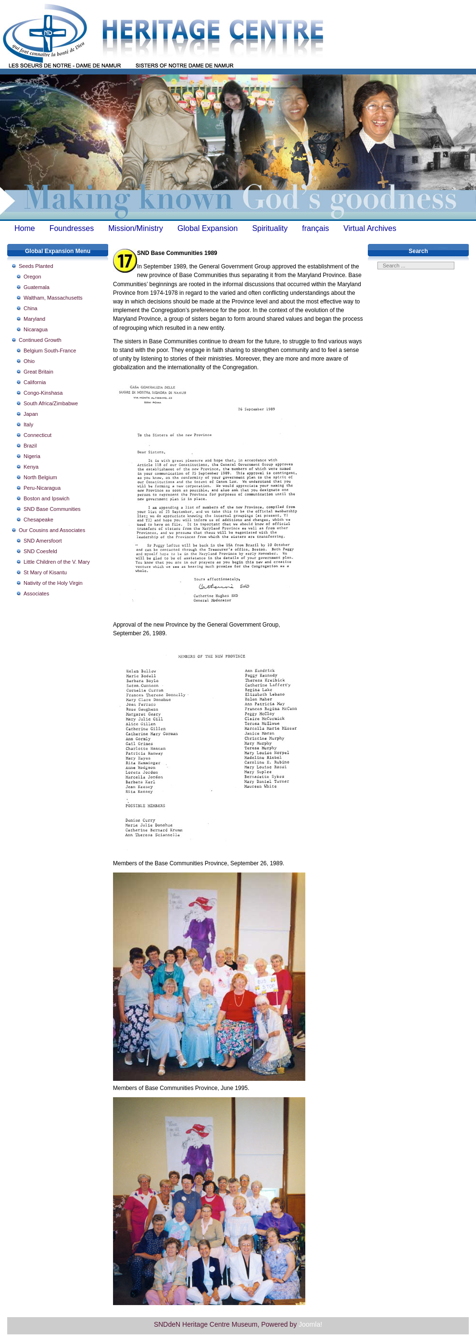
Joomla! (310, 1324)
